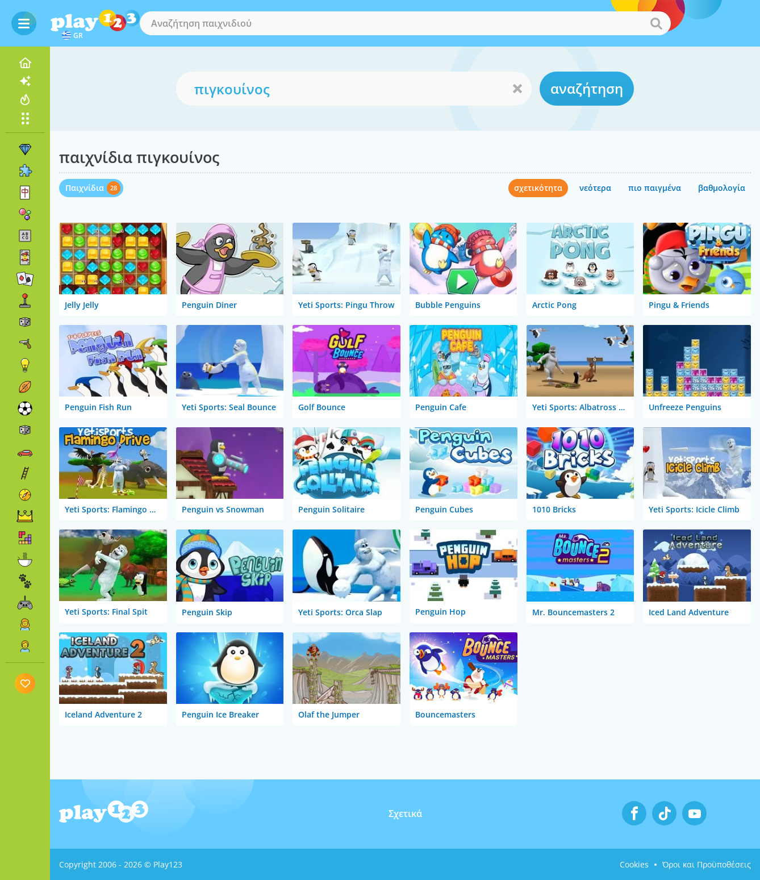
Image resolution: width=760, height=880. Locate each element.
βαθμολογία (721, 187)
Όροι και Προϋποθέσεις (706, 864)
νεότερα (595, 187)
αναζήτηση (586, 88)
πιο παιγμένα (654, 187)
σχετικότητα (538, 187)
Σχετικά (405, 813)
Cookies (634, 864)
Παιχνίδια (84, 187)
